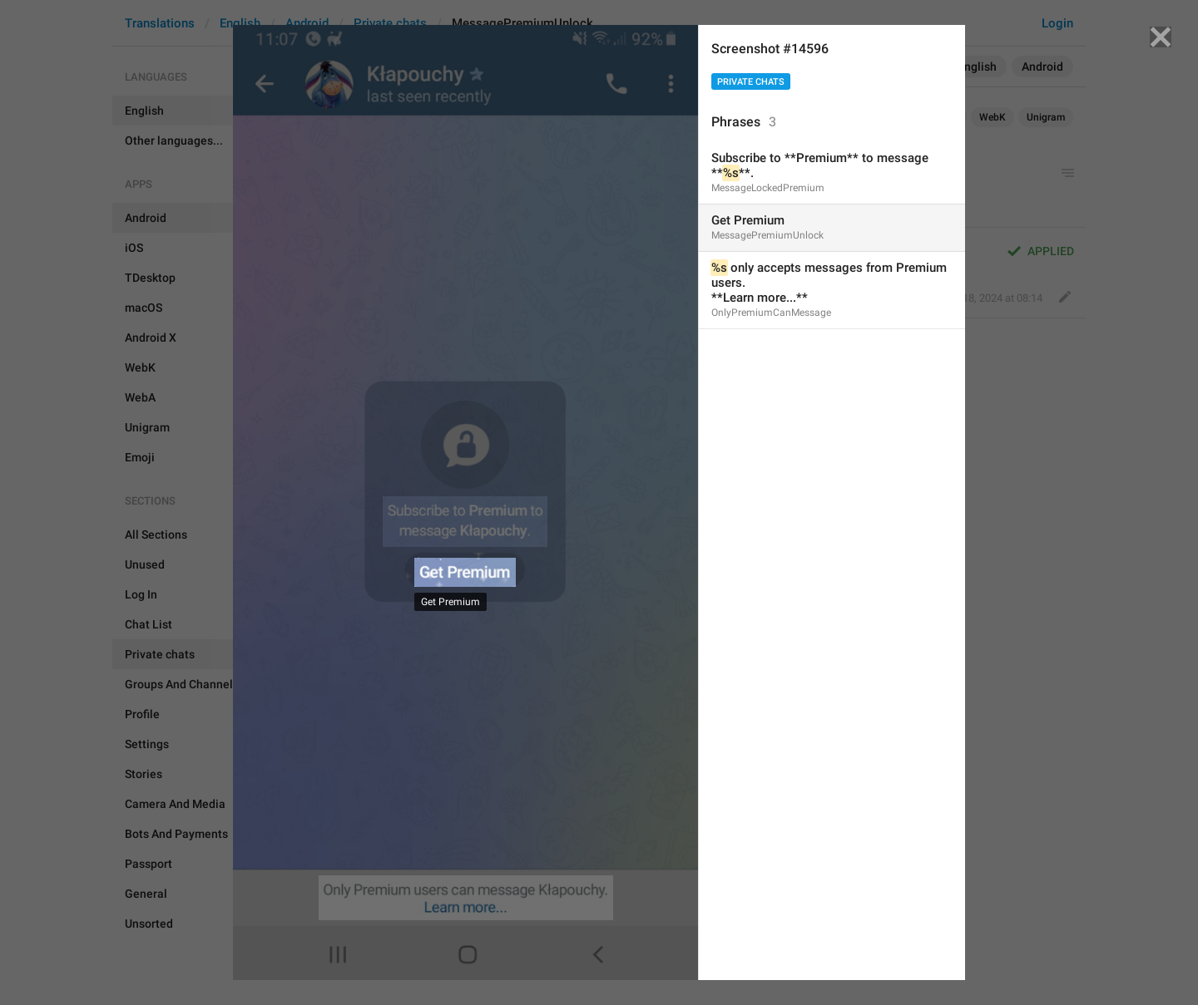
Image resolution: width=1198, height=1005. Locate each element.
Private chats (751, 81)
